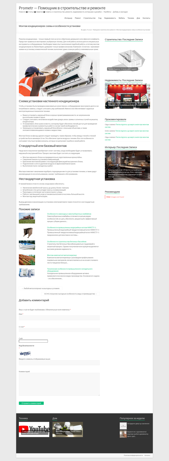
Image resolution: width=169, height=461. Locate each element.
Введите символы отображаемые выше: (35, 359)
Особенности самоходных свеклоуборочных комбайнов (69, 214)
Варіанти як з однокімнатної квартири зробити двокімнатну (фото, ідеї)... (137, 434)
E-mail (22, 327)
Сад (99, 18)
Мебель (122, 18)
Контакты (146, 18)
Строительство (89, 18)
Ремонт (78, 18)
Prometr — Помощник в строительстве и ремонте (62, 7)
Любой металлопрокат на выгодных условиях (40, 288)
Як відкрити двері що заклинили (138, 423)
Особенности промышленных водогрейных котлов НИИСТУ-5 (71, 227)
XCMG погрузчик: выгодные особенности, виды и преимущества (70, 294)
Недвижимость (110, 18)
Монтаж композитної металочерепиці (62, 255)
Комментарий (24, 371)
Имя (21, 314)
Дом (138, 18)
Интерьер (68, 18)
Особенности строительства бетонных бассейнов (66, 241)
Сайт (21, 338)
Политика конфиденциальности (133, 455)
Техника (131, 18)
